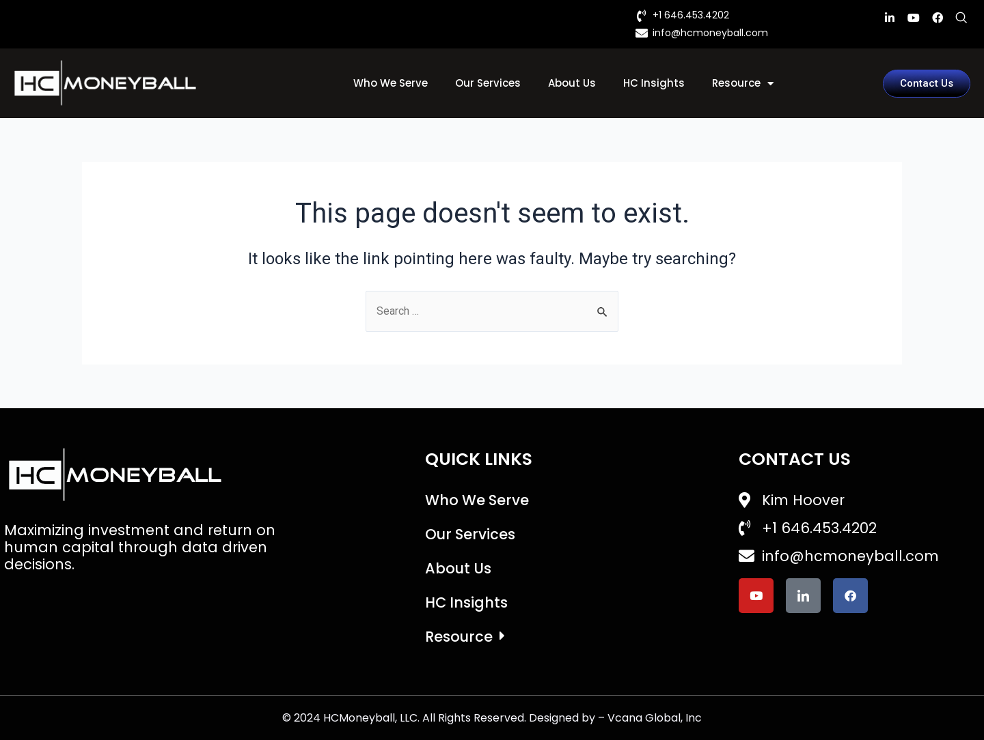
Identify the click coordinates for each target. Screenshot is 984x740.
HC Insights (654, 83)
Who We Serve (390, 83)
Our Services (488, 83)
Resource (743, 84)
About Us (572, 83)
